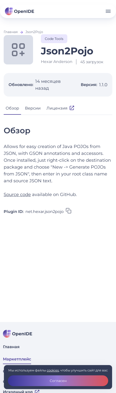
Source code (17, 194)
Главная (11, 32)
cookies (53, 370)
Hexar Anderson (56, 61)
